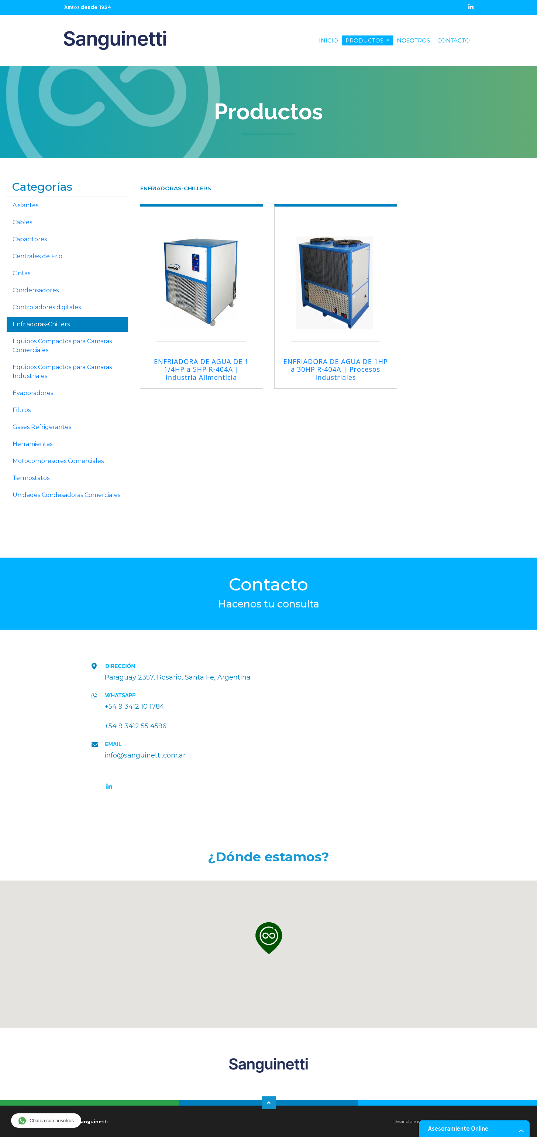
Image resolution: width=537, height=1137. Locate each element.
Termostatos (31, 477)
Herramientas (32, 443)
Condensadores (36, 290)
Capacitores (30, 239)
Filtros (22, 409)
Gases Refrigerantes (42, 426)
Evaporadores (33, 392)
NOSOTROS (413, 40)
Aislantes (25, 205)
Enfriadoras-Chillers (41, 324)
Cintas (21, 273)
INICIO (330, 40)
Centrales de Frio (37, 256)
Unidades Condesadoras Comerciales (66, 494)
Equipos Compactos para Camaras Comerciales (62, 346)
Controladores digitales (47, 307)
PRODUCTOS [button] (365, 40)
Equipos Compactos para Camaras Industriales (62, 371)
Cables (22, 222)
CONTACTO (453, 40)
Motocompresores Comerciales (58, 460)
